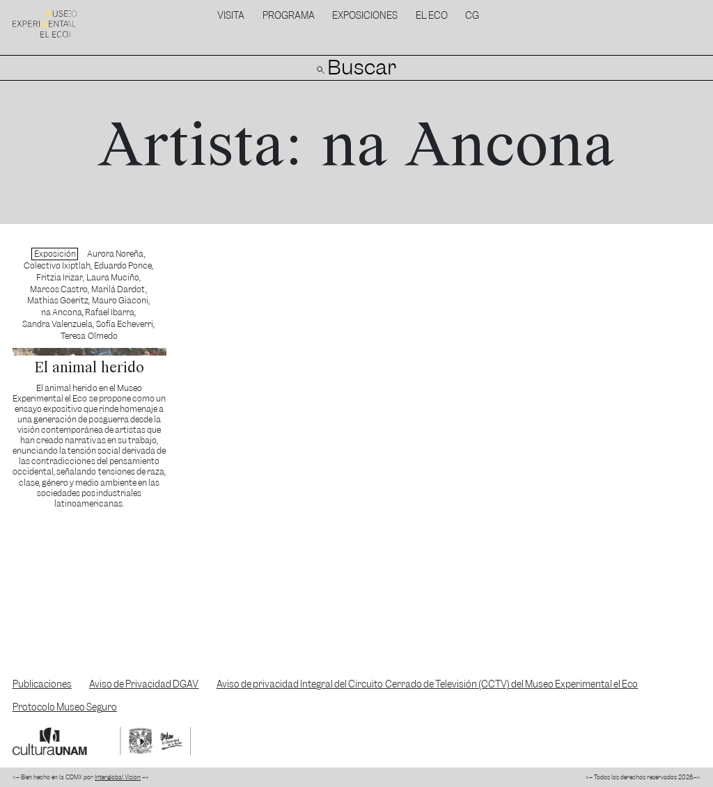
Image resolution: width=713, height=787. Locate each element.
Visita (230, 16)
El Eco (432, 16)
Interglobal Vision (118, 777)
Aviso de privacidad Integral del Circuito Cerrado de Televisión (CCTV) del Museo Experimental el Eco (427, 684)
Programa (289, 16)
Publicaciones (42, 684)
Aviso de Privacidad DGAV (143, 684)
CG (472, 16)
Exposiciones (365, 16)
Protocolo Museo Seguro (65, 707)
